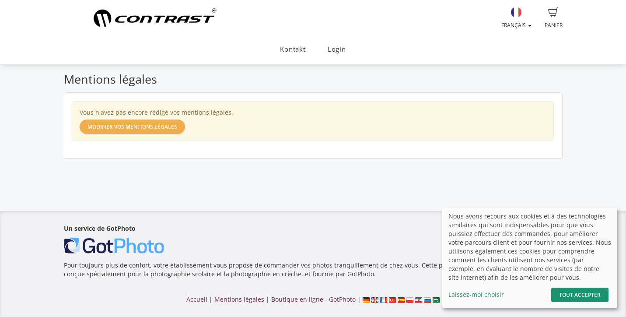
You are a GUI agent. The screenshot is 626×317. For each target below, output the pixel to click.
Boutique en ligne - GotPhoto (313, 299)
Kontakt (292, 49)
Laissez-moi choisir (476, 294)
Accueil (196, 299)
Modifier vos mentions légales (132, 126)
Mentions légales (239, 299)
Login (337, 49)
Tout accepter (580, 295)
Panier (554, 18)
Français (516, 18)
